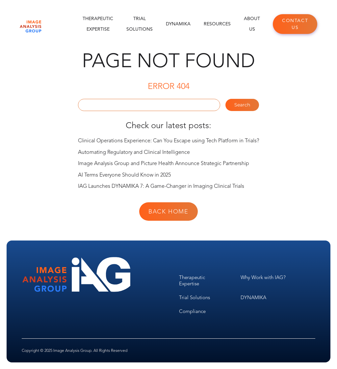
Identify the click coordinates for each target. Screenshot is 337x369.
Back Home (168, 211)
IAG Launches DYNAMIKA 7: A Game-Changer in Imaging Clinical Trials (161, 186)
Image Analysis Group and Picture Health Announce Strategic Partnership (163, 163)
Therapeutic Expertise (98, 24)
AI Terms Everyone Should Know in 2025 (124, 175)
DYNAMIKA (178, 24)
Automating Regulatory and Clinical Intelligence (134, 152)
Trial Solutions (139, 24)
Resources (217, 24)
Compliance (192, 311)
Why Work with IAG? (263, 277)
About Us (252, 24)
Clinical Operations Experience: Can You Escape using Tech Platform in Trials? (168, 140)
